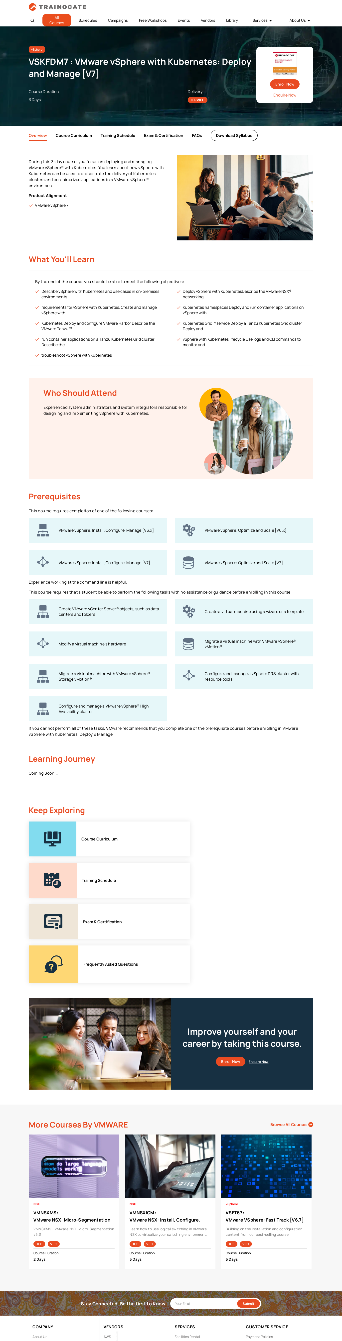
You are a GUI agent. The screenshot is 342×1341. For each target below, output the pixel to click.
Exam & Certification (163, 135)
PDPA (250, 1262)
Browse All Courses (291, 1042)
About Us (298, 20)
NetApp (110, 1293)
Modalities (183, 1262)
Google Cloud (114, 1277)
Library (232, 20)
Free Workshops (153, 20)
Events (184, 20)
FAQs (197, 135)
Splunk (109, 1300)
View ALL (111, 1316)
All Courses (56, 20)
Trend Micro (113, 1308)
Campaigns (118, 20)
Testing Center (186, 1277)
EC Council (112, 1269)
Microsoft (111, 1285)
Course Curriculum (74, 135)
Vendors (208, 20)
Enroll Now (284, 84)
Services (260, 20)
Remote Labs (185, 1269)
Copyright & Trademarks (265, 1269)
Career (37, 1262)
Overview (38, 135)
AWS (107, 1254)
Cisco (108, 1262)
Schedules (88, 20)
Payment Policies (259, 1254)
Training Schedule (118, 135)
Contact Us (41, 1269)
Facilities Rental (187, 1254)
